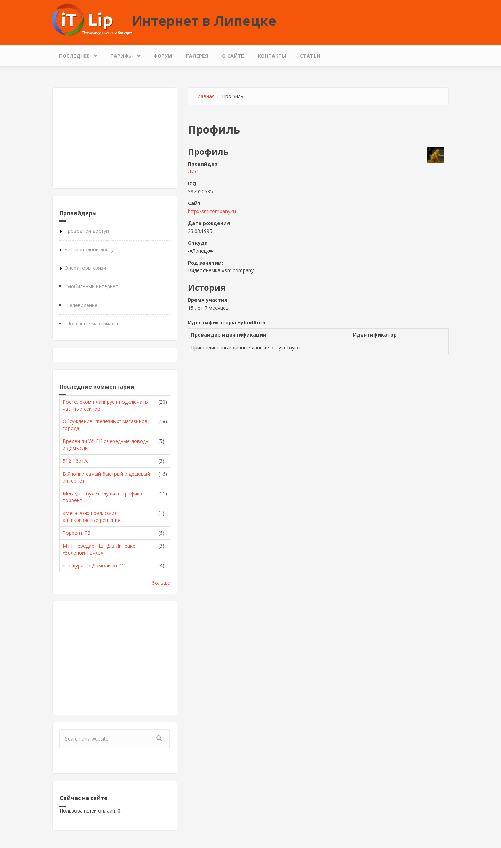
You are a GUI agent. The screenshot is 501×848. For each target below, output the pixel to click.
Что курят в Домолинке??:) (94, 565)
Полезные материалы (92, 323)
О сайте (233, 56)
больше (161, 583)
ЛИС (193, 171)
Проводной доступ (86, 230)
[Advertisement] (114, 138)
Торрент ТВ (77, 533)
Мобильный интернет (92, 286)
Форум (162, 56)
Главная (205, 96)
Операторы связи (85, 268)
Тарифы (123, 54)
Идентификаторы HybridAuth (226, 322)
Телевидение (81, 305)
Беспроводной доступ (90, 249)
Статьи (310, 56)
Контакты (272, 56)
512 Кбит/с (75, 461)
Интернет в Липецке (204, 20)
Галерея (197, 56)
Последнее (76, 54)
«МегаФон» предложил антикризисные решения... (93, 516)
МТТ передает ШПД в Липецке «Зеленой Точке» (99, 549)
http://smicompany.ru (212, 211)
